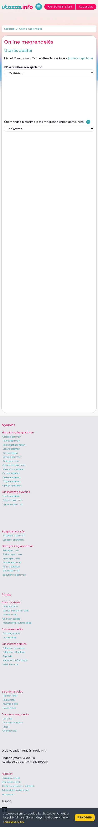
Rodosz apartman (12, 554)
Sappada (7, 656)
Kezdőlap (9, 28)
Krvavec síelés (10, 703)
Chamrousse (9, 730)
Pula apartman (10, 461)
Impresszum (8, 794)
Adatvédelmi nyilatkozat (15, 790)
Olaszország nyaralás (16, 491)
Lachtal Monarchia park (15, 610)
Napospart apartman (13, 535)
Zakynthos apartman (14, 574)
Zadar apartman (11, 477)
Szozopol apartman (13, 539)
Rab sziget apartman (13, 444)
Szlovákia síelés (12, 629)
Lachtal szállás (10, 606)
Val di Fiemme (10, 664)
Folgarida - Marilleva (13, 652)
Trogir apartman (11, 481)
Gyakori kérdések (11, 782)
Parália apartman (11, 562)
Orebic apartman (11, 436)
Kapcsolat (7, 773)
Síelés (6, 595)
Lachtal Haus (9, 614)
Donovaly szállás (11, 633)
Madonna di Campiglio (14, 660)
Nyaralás (8, 425)
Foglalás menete (11, 778)
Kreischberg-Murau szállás (16, 622)
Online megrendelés (30, 28)
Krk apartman (10, 453)
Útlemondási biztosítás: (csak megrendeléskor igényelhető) (44, 121)
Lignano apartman (12, 504)
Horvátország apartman (18, 432)
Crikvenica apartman (14, 465)
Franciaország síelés (15, 714)
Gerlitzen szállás (11, 618)
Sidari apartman (11, 570)
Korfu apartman (11, 566)
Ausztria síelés (11, 602)
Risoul (5, 726)
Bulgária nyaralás (13, 531)
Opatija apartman (12, 485)
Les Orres (7, 718)
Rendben (84, 817)
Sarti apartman (10, 550)
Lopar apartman (11, 448)
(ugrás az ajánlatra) (80, 58)
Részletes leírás (13, 821)
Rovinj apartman (11, 457)
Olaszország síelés (14, 643)
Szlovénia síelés (12, 691)
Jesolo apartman (11, 496)
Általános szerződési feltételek (18, 786)
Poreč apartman (11, 440)
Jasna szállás (9, 637)
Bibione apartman (12, 500)
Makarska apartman (13, 469)
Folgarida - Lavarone (13, 648)
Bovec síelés (9, 708)
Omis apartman (11, 473)
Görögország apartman (17, 546)
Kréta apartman (11, 558)
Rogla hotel (8, 699)
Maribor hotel (9, 695)
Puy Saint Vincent (12, 722)
